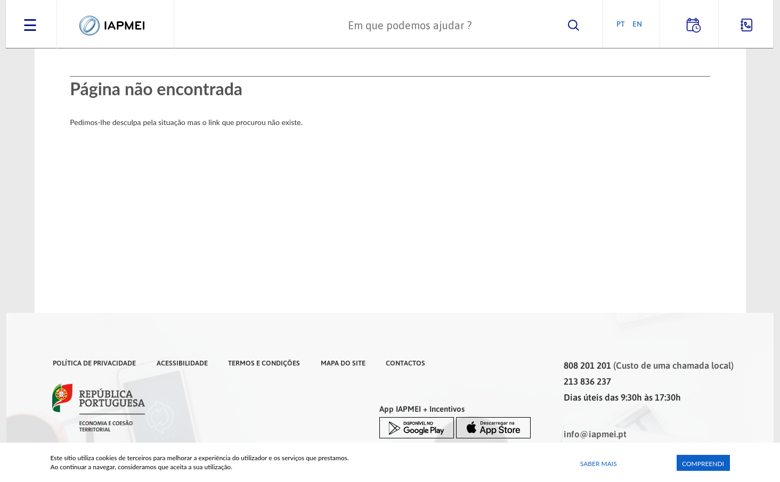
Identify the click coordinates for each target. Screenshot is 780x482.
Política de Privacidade (94, 363)
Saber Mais (598, 464)
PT (620, 23)
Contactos (405, 363)
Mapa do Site (343, 363)
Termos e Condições (264, 363)
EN (637, 23)
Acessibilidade (182, 363)
